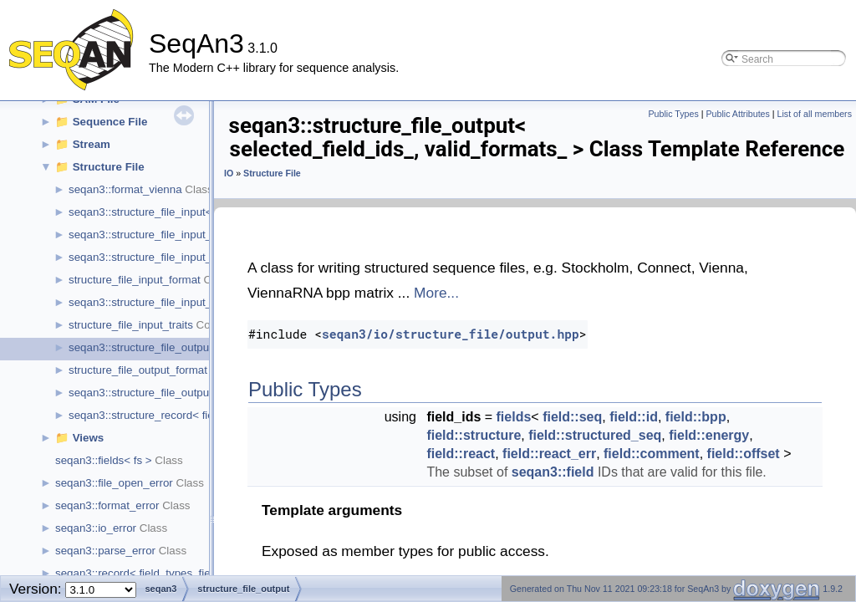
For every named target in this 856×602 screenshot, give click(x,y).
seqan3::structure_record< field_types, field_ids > (190, 415)
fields (514, 417)
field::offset (743, 453)
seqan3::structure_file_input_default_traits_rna (183, 257)
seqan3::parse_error (105, 550)
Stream (91, 144)
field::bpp (695, 417)
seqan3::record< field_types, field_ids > (152, 573)
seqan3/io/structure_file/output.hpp (450, 334)
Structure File (109, 167)
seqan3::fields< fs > (103, 460)
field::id (633, 417)
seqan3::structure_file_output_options (161, 392)
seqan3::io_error (95, 528)
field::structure (473, 435)
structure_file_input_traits (131, 325)
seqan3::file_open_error (114, 483)
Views (88, 437)
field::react (460, 453)
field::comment (652, 453)
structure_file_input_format (135, 279)
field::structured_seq (594, 435)
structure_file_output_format (138, 370)
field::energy (709, 435)
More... (436, 292)
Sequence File (110, 121)
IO (228, 173)
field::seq (572, 417)
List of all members (814, 114)
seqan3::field (553, 472)
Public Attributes (737, 114)
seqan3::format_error (107, 505)
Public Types (674, 114)
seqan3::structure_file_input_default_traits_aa (181, 234)
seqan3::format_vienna (125, 189)
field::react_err (549, 453)
